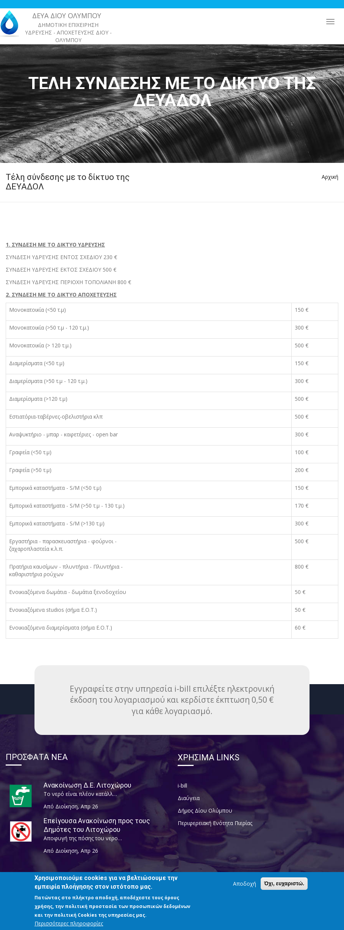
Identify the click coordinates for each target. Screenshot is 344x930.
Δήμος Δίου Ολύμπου (205, 810)
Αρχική (330, 176)
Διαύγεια (189, 798)
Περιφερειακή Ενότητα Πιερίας (215, 823)
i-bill (182, 785)
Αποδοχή (244, 887)
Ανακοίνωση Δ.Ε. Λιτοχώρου (87, 785)
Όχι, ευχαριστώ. (284, 888)
